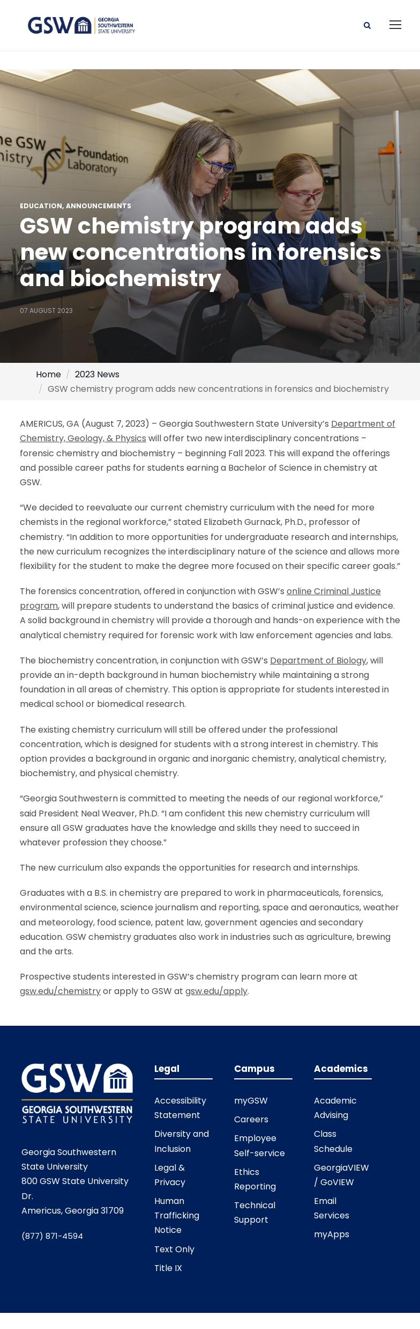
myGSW (251, 1102)
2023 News (97, 376)
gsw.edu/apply (216, 993)
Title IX (168, 1270)
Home (48, 376)
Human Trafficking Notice (176, 1217)
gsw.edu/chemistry (60, 993)
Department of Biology (318, 662)
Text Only (174, 1251)
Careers (251, 1121)
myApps (331, 1236)
